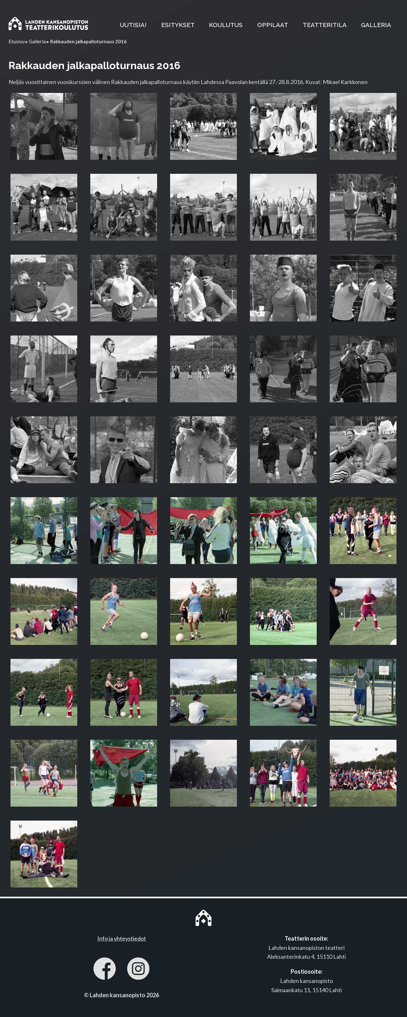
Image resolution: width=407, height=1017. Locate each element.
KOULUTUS (226, 24)
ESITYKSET (178, 24)
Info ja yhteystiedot (121, 938)
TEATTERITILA (325, 24)
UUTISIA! (133, 24)
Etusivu (16, 41)
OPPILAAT (272, 24)
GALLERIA (376, 24)
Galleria (37, 41)
